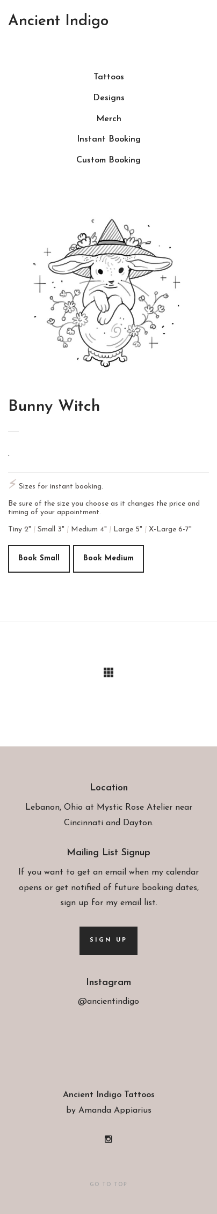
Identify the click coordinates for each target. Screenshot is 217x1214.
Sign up (108, 940)
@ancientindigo (108, 1001)
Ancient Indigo (58, 21)
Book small (39, 558)
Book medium (108, 558)
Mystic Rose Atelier (134, 807)
